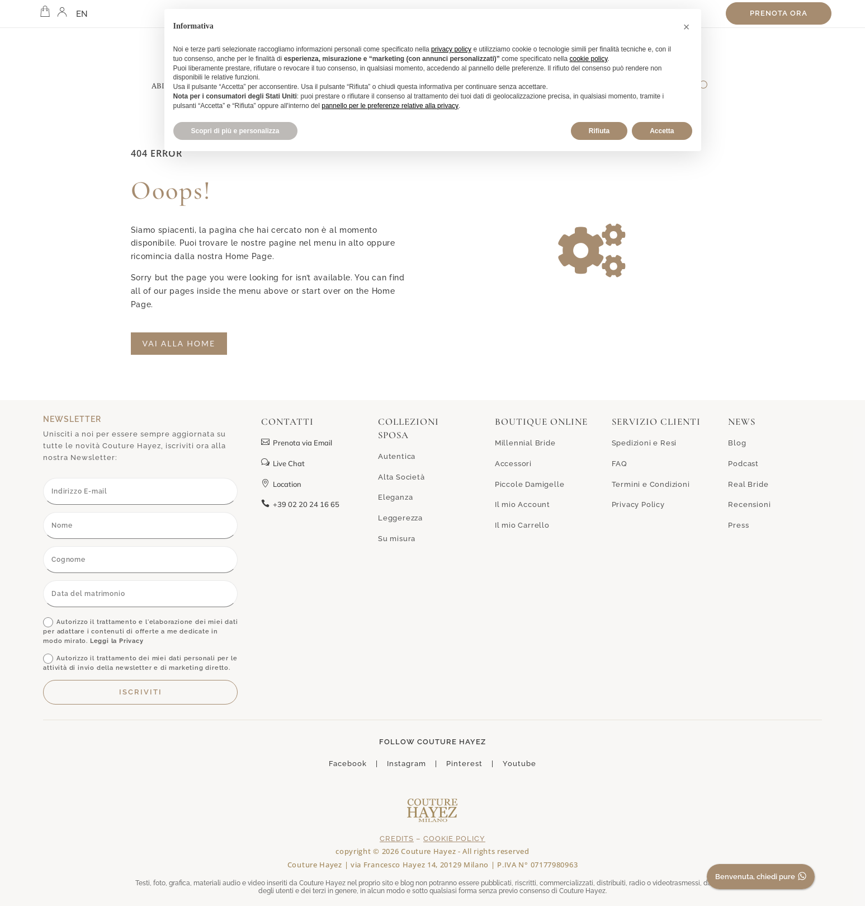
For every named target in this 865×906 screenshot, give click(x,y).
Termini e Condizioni (651, 484)
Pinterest (464, 763)
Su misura (396, 538)
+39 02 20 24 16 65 (300, 504)
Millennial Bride (525, 443)
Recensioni (749, 504)
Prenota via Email (296, 442)
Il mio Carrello (522, 525)
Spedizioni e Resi (644, 443)
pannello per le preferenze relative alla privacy (390, 106)
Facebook (348, 763)
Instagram (406, 763)
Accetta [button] (662, 131)
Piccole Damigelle (530, 484)
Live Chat (283, 463)
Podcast (743, 463)
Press (738, 525)
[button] (687, 27)
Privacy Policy (638, 504)
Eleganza (395, 497)
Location (281, 484)
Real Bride (748, 484)
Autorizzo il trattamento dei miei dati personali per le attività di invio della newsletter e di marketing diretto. (140, 663)
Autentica (396, 456)
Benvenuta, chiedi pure (762, 877)
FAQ (619, 463)
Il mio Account (522, 504)
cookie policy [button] (588, 59)
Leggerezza (400, 518)
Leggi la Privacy (117, 641)
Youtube (519, 763)
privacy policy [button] (451, 49)
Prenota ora (778, 13)
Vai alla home (179, 343)
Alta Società (401, 477)
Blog (737, 443)
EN (82, 14)
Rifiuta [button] (599, 131)
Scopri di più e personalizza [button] (235, 131)
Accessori (513, 463)
